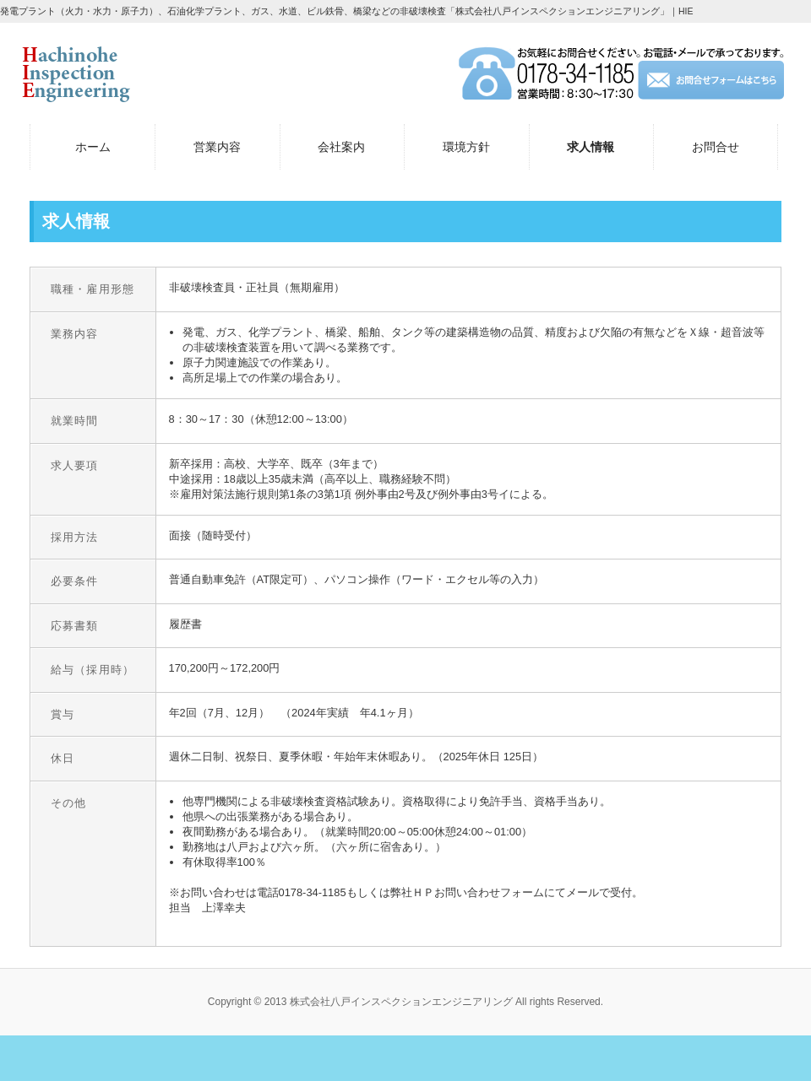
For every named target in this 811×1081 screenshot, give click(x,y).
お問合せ (715, 147)
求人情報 (590, 147)
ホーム (93, 147)
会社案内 (341, 147)
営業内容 (217, 147)
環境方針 (466, 147)
